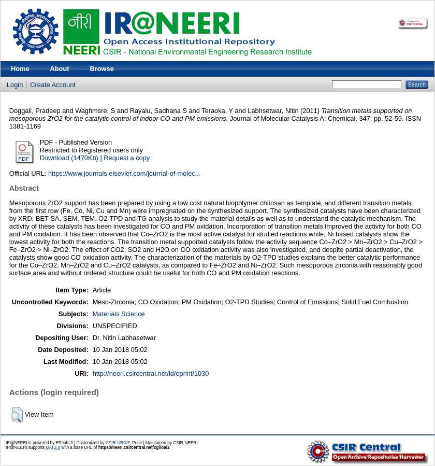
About (59, 69)
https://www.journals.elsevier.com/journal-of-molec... (124, 173)
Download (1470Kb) (69, 158)
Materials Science (119, 314)
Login (15, 85)
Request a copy (127, 158)
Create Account (53, 85)
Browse (102, 69)
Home (20, 69)
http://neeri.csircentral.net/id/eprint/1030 (151, 373)
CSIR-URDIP (118, 443)
